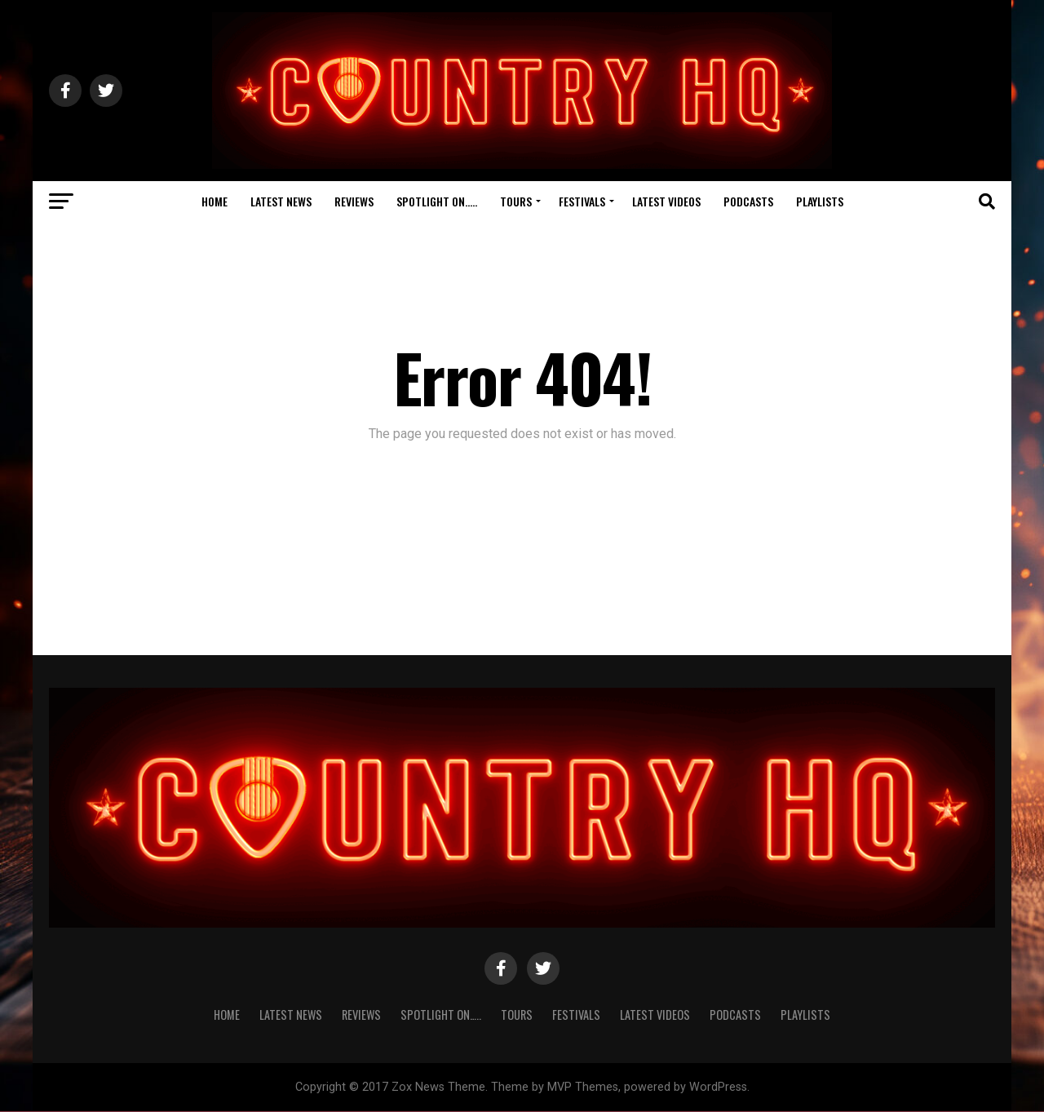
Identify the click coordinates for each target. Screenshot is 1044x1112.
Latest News (281, 201)
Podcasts (748, 201)
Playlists (819, 201)
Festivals (582, 201)
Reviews (354, 201)
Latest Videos (666, 201)
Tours (516, 201)
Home (214, 201)
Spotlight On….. (436, 201)
